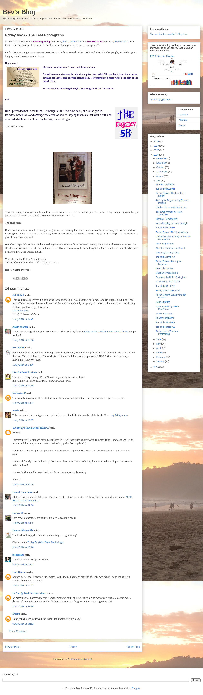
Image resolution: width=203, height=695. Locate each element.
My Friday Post (20, 310)
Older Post (133, 646)
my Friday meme (120, 415)
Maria (15, 410)
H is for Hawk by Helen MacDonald (167, 308)
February (161, 357)
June (159, 339)
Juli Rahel (18, 295)
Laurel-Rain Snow (22, 492)
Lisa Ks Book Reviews (25, 372)
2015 (156, 367)
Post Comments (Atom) (79, 659)
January (160, 361)
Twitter (181, 125)
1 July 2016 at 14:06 (23, 364)
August (160, 176)
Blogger (136, 688)
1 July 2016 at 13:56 (23, 340)
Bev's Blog (19, 12)
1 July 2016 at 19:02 (23, 420)
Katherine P (19, 393)
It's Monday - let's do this (168, 281)
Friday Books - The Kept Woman (172, 232)
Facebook (183, 114)
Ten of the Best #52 (165, 322)
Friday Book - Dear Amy (168, 290)
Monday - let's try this (166, 219)
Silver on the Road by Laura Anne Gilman (106, 331)
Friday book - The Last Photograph (167, 332)
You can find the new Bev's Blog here (168, 34)
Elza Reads (18, 347)
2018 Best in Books (162, 56)
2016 (156, 154)
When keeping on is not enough (172, 223)
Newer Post (12, 646)
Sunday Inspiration (165, 184)
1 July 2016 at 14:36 (23, 385)
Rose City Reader (72, 41)
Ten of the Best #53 (165, 286)
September (162, 171)
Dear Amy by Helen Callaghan (171, 277)
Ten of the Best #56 (165, 188)
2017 (156, 150)
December (161, 158)
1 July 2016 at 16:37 (23, 402)
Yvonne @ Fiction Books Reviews (30, 427)
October (160, 167)
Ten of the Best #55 (165, 227)
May (158, 343)
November (161, 163)
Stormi (16, 613)
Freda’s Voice (122, 41)
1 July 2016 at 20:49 (23, 484)
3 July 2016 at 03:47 (23, 564)
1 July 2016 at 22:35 (23, 522)
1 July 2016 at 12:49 (23, 319)
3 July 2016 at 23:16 (23, 606)
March (159, 352)
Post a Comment (17, 631)
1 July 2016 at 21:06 (23, 505)
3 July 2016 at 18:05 (23, 585)
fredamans (18, 554)
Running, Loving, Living (167, 252)
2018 (156, 146)
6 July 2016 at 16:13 (23, 623)
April (158, 348)
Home (73, 646)
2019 (156, 141)
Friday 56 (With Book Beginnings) (45, 542)
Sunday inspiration (165, 318)
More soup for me (165, 243)
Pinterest (182, 120)
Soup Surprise (163, 302)
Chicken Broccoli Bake (167, 273)
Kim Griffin (19, 572)
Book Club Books (164, 268)
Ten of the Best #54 (165, 257)
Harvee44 (17, 513)
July (158, 180)
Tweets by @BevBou (160, 99)
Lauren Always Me (22, 530)
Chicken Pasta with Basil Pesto (171, 207)
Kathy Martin (20, 326)
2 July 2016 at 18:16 (23, 547)
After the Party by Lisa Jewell (170, 248)
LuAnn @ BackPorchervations (29, 593)
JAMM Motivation (164, 313)
